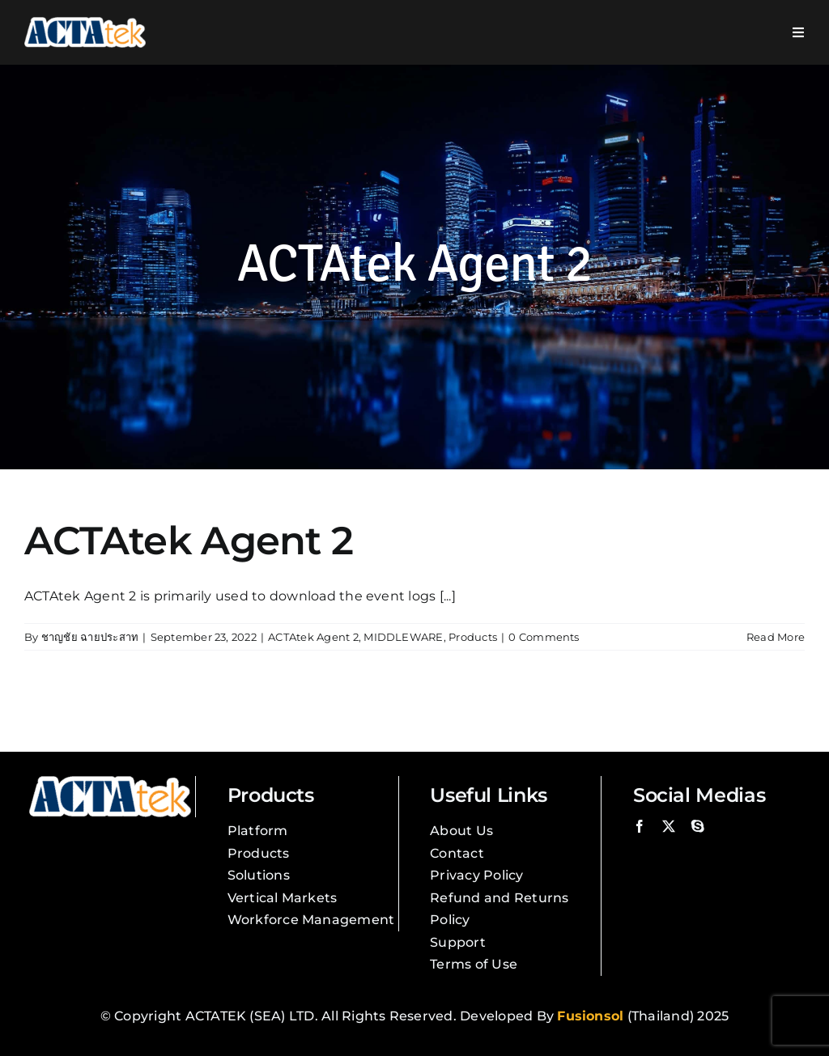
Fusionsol (590, 1016)
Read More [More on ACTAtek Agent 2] (775, 636)
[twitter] (668, 826)
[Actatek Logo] (85, 23)
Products (473, 636)
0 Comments (543, 636)
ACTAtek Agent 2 (188, 540)
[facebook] (639, 826)
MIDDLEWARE (403, 636)
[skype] (697, 826)
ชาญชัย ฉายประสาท (90, 636)
